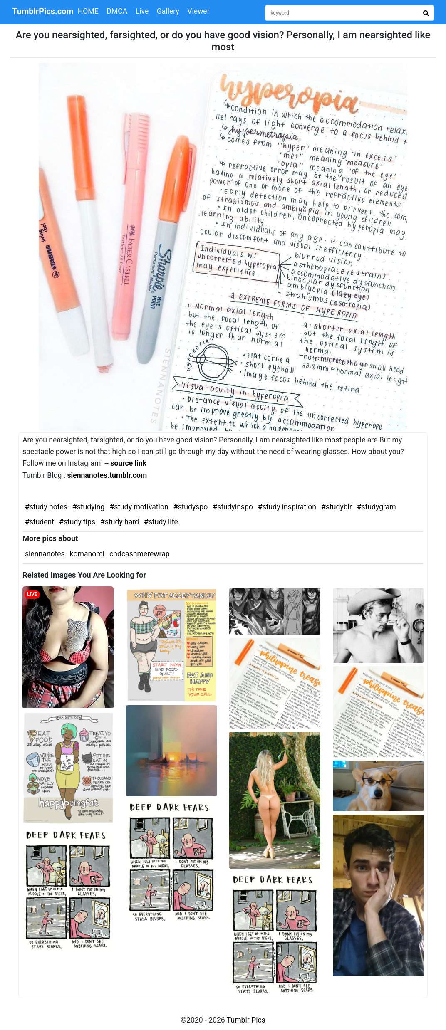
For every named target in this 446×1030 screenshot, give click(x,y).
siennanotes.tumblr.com (107, 475)
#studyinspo (233, 507)
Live (142, 11)
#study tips (77, 522)
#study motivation (138, 507)
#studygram (376, 507)
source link (128, 463)
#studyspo (190, 507)
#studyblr (336, 507)
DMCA (117, 11)
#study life (161, 522)
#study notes (46, 507)
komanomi (87, 554)
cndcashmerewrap (139, 554)
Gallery (168, 11)
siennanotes (45, 554)
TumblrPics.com (43, 11)
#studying (88, 507)
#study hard (119, 522)
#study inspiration (287, 507)
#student (39, 522)
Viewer (198, 11)
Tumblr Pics (246, 1020)
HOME (88, 11)
